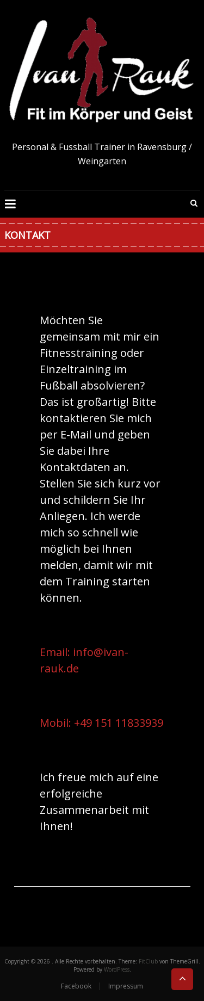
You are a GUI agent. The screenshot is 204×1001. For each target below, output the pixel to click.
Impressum (125, 986)
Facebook (76, 986)
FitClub (148, 961)
